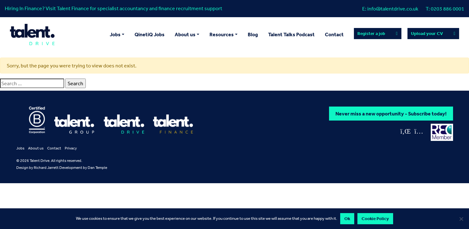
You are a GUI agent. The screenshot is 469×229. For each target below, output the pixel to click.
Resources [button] (221, 34)
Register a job (371, 33)
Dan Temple (97, 167)
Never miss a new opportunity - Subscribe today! (391, 113)
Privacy (71, 148)
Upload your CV (427, 33)
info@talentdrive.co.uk (392, 8)
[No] (461, 219)
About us (36, 148)
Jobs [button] (115, 34)
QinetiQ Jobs (150, 34)
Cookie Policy (375, 218)
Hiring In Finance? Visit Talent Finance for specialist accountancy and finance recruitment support (113, 8)
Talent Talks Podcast (291, 34)
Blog (253, 34)
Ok (347, 218)
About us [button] (185, 34)
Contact (334, 34)
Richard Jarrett (46, 167)
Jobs (20, 148)
